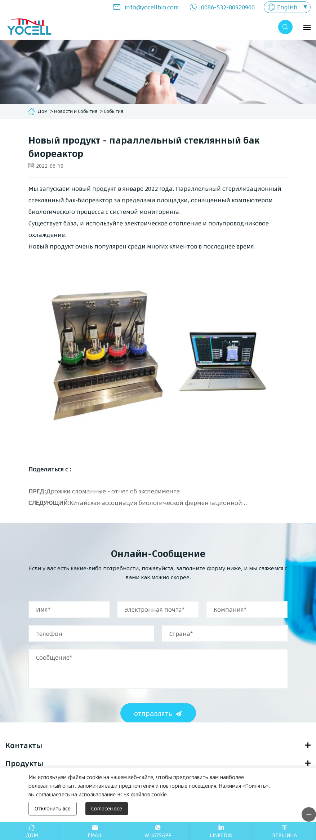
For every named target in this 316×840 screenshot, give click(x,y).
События (113, 111)
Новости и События (75, 111)
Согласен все (106, 808)
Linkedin (221, 835)
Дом (42, 111)
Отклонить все (53, 808)
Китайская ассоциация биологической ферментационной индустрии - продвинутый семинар (160, 502)
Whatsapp (158, 835)
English (287, 7)
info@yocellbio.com (152, 7)
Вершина (284, 835)
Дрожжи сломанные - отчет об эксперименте (113, 491)
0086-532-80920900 (228, 7)
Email (95, 835)
